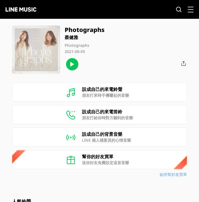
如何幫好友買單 (173, 174)
